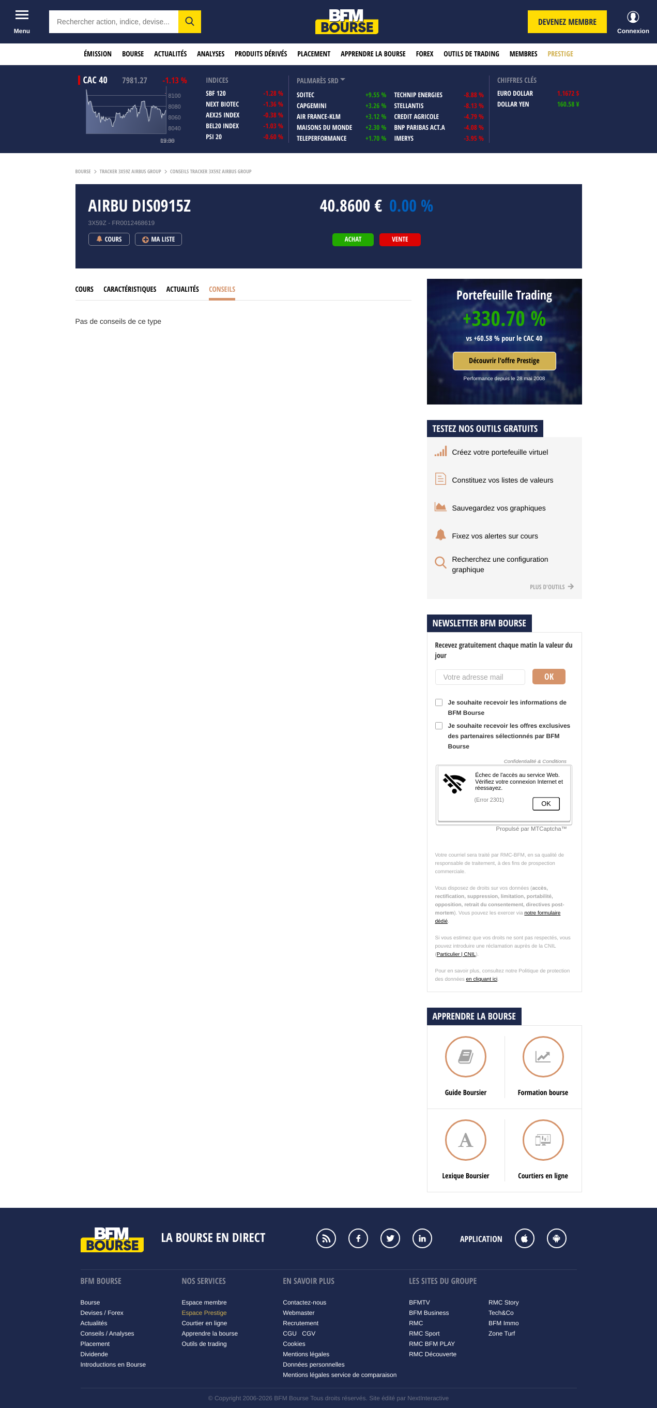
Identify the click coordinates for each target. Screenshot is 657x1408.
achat (353, 239)
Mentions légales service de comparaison (339, 1375)
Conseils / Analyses (107, 1333)
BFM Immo (503, 1323)
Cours (84, 289)
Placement (313, 54)
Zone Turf (501, 1333)
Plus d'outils (552, 586)
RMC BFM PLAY (432, 1343)
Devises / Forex (102, 1312)
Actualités (170, 54)
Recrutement (300, 1323)
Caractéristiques (129, 289)
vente (400, 239)
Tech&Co (501, 1312)
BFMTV (419, 1302)
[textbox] (113, 21)
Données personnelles (313, 1364)
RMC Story (503, 1302)
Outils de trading (471, 54)
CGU (290, 1333)
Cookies (294, 1343)
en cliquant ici (482, 979)
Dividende (94, 1354)
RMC (416, 1323)
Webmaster (298, 1312)
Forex (425, 54)
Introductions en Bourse (113, 1364)
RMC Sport (424, 1333)
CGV (308, 1333)
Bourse (133, 54)
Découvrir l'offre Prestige (504, 361)
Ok (549, 676)
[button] (189, 21)
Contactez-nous (304, 1302)
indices (217, 80)
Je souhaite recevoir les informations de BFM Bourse (501, 707)
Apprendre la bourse (373, 54)
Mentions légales (306, 1354)
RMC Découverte (432, 1354)
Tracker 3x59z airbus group (130, 171)
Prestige (560, 54)
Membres (524, 54)
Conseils (222, 289)
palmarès (311, 81)
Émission (98, 54)
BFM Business (429, 1312)
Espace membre (203, 1302)
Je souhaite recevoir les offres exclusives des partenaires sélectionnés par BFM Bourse (503, 736)
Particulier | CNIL (456, 954)
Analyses (210, 54)
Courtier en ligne (204, 1323)
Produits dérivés (261, 54)
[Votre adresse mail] (480, 677)
